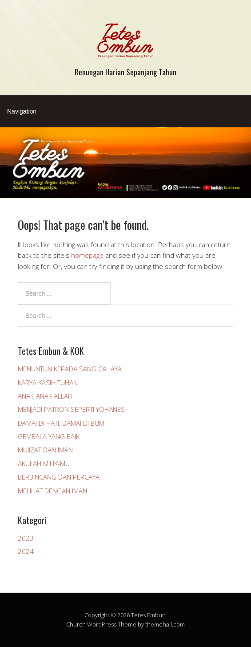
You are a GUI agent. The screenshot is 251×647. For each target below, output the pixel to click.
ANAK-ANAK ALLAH (45, 395)
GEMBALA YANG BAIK (49, 436)
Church (76, 624)
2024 (26, 551)
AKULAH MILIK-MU (44, 463)
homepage (87, 255)
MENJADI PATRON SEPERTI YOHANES (71, 409)
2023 (26, 537)
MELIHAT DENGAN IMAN (52, 490)
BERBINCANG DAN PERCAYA (59, 476)
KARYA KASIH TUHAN (48, 382)
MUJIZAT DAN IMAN (45, 449)
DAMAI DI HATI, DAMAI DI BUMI (62, 423)
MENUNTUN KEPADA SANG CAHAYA (70, 368)
